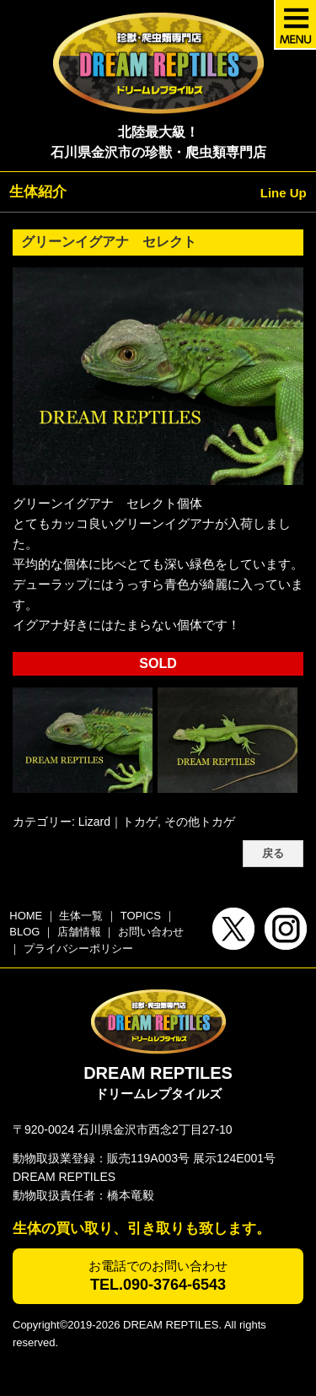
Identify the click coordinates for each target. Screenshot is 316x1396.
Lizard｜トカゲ (118, 821)
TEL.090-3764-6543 (158, 1284)
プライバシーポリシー (78, 948)
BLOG (24, 931)
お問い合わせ (151, 931)
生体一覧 (81, 915)
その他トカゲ (199, 821)
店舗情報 (79, 931)
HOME (25, 915)
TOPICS (141, 915)
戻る (273, 854)
